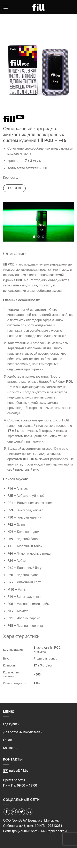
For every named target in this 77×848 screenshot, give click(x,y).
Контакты (10, 748)
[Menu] (5, 7)
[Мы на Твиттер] (21, 811)
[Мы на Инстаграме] (14, 811)
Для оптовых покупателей (22, 732)
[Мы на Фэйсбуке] (6, 811)
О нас (7, 740)
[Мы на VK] (29, 811)
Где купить (11, 724)
